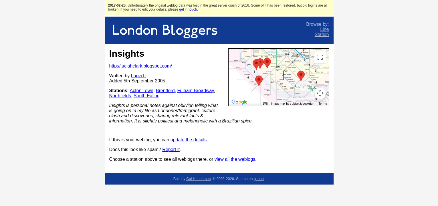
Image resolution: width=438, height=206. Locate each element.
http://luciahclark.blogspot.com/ (140, 66)
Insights (126, 53)
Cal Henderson (198, 179)
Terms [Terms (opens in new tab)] (323, 103)
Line (324, 29)
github (259, 179)
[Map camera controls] (320, 93)
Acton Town (141, 90)
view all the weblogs (235, 159)
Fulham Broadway (195, 90)
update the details (189, 139)
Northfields (120, 95)
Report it (170, 149)
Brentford (165, 90)
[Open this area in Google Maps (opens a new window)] (239, 102)
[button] (267, 63)
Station (322, 34)
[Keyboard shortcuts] (265, 104)
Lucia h (138, 75)
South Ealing (147, 95)
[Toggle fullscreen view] (320, 57)
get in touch (188, 9)
